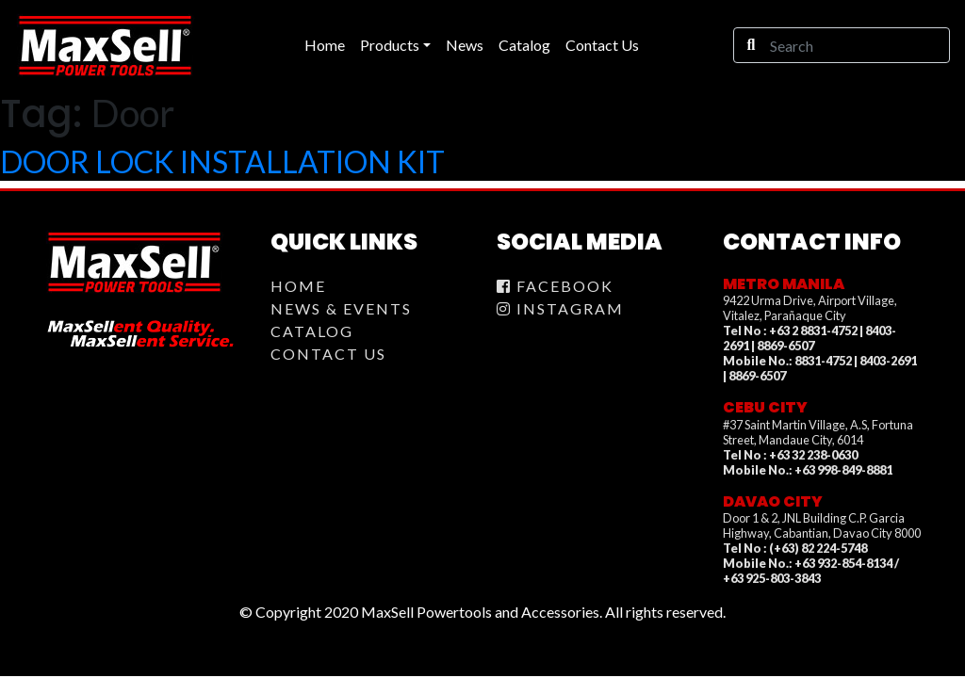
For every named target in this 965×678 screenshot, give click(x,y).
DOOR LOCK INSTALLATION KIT (222, 161)
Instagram (560, 308)
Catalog (311, 331)
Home (298, 286)
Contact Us (328, 354)
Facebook (555, 286)
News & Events (341, 308)
